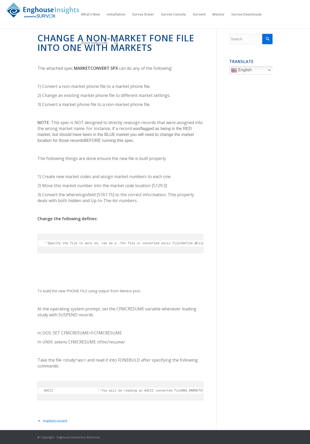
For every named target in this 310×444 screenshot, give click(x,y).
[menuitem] (90, 14)
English (252, 70)
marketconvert (55, 420)
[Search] (116, 42)
